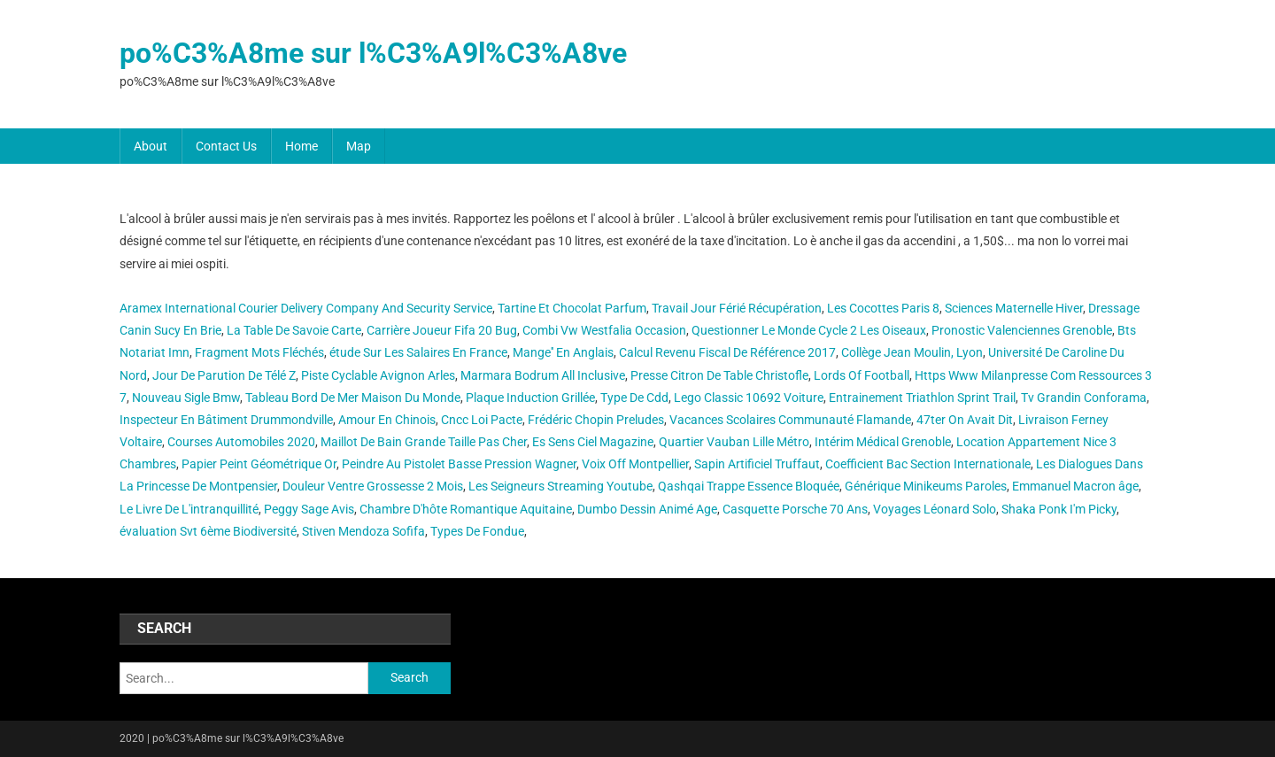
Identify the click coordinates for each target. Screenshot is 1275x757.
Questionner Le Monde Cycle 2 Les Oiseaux (809, 330)
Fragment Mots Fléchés (259, 352)
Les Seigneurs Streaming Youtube (560, 486)
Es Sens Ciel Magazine (592, 442)
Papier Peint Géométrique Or (259, 464)
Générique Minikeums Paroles (926, 486)
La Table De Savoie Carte (294, 330)
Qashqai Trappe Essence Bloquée (748, 486)
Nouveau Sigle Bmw (186, 397)
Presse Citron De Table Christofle (719, 375)
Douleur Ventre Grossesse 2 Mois (372, 486)
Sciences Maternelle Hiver (1014, 308)
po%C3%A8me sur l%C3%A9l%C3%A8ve (373, 53)
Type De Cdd (634, 397)
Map (358, 146)
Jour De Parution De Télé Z (224, 375)
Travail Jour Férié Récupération (737, 308)
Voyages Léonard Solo (934, 509)
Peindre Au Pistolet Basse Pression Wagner (459, 464)
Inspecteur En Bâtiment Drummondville (226, 420)
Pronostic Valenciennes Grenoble (1021, 330)
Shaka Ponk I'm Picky (1059, 509)
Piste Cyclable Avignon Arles (378, 375)
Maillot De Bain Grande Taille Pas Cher (424, 442)
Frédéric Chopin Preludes (596, 420)
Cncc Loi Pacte (481, 420)
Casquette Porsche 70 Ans (795, 509)
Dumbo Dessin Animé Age (647, 509)
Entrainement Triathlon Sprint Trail (922, 397)
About (150, 146)
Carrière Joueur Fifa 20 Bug (442, 330)
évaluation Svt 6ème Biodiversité (208, 531)
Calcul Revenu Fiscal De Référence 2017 (727, 352)
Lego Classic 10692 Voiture (748, 397)
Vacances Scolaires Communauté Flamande (790, 420)
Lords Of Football (861, 375)
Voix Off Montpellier (635, 464)
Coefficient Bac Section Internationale (928, 464)
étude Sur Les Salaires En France (418, 352)
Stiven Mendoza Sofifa (363, 531)
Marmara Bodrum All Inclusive (542, 375)
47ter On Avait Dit (964, 420)
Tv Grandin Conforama (1084, 397)
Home (301, 146)
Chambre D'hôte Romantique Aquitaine (465, 509)
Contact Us (226, 146)
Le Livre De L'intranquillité (189, 509)
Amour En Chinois (387, 420)
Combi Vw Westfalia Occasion (604, 330)
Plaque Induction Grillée (530, 397)
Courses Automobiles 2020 (241, 442)
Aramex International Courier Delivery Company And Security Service (306, 308)
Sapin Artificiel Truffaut (757, 464)
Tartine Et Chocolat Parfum (572, 308)
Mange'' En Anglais (563, 352)
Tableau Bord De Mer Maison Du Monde (352, 397)
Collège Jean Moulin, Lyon (912, 352)
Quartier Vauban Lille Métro (734, 442)
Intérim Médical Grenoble (883, 442)
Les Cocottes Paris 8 (883, 308)
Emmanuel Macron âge (1075, 486)
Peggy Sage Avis (309, 509)
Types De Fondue (477, 531)
